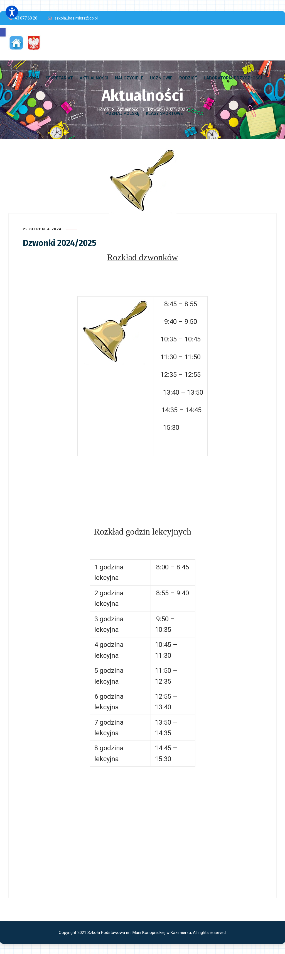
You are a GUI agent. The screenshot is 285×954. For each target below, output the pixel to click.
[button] (3, 32)
